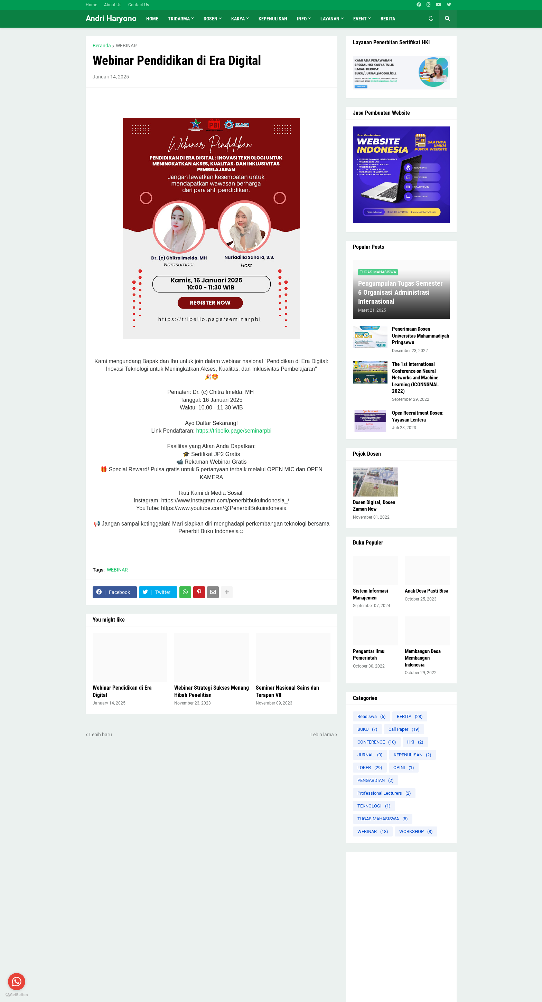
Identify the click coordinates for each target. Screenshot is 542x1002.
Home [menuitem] (152, 18)
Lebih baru (100, 734)
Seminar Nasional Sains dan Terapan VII (287, 691)
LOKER (369, 768)
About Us (112, 4)
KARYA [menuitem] (238, 18)
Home (91, 4)
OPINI (403, 768)
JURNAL (370, 755)
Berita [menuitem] (388, 18)
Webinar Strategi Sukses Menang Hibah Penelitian (211, 691)
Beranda (102, 45)
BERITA (410, 716)
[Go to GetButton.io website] (17, 995)
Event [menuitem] (360, 18)
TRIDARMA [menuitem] (179, 18)
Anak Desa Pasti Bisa (426, 591)
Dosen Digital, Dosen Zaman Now (374, 505)
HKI (415, 742)
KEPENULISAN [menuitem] (273, 18)
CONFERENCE (376, 742)
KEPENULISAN (412, 755)
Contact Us (138, 4)
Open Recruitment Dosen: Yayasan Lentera (417, 416)
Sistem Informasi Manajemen (370, 594)
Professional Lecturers (384, 793)
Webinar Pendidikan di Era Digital (122, 691)
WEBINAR (126, 45)
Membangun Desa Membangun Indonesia (423, 658)
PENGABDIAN (375, 780)
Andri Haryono (111, 18)
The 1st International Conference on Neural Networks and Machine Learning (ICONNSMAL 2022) (415, 377)
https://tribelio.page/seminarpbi (233, 431)
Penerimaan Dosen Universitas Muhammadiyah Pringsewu (420, 336)
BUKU (367, 729)
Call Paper (404, 729)
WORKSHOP (416, 831)
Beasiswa (371, 716)
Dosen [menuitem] (210, 18)
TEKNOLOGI (374, 806)
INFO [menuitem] (302, 18)
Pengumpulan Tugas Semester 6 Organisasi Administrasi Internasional (400, 292)
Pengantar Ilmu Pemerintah (368, 654)
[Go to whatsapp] (16, 981)
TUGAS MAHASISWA (382, 819)
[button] (431, 19)
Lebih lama (322, 734)
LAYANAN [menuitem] (329, 18)
